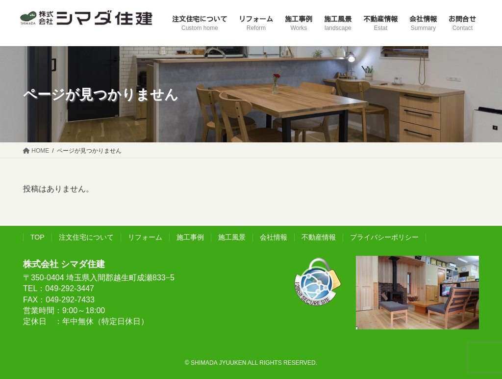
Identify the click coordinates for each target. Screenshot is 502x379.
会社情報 (273, 237)
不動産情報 (318, 237)
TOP (37, 237)
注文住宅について (86, 237)
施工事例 (190, 237)
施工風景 (232, 237)
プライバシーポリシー (384, 237)
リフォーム (145, 237)
